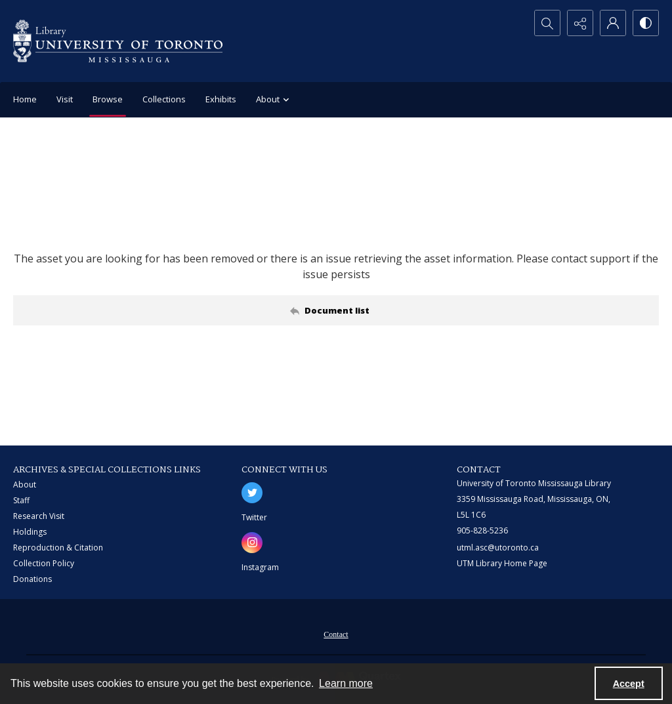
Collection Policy (43, 563)
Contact (336, 634)
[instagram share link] (252, 542)
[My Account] (612, 22)
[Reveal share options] (580, 22)
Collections (164, 99)
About (24, 484)
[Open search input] (547, 22)
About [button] (274, 100)
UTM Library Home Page (502, 563)
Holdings (30, 531)
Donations (32, 579)
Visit (64, 99)
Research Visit (38, 516)
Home (25, 99)
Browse (108, 99)
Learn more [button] (346, 683)
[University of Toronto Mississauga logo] (117, 41)
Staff (21, 500)
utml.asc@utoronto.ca (498, 547)
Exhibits (220, 99)
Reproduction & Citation (58, 547)
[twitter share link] (252, 492)
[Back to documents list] (336, 310)
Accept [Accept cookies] (628, 683)
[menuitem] (336, 633)
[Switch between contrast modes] (645, 22)
